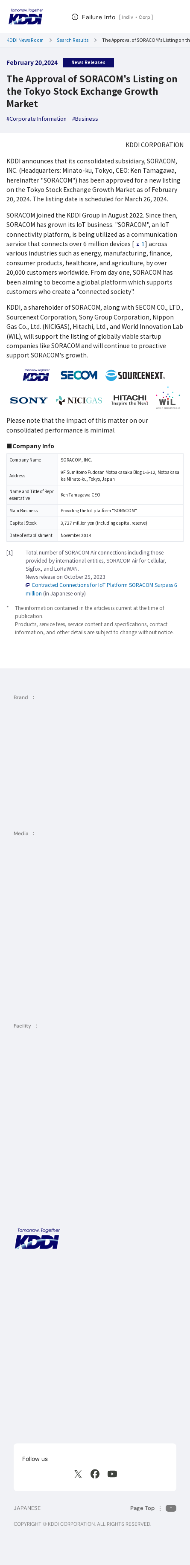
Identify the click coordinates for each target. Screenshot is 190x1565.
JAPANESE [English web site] (27, 1508)
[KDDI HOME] (37, 1238)
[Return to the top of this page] (153, 1508)
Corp (145, 17)
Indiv (128, 17)
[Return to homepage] (26, 17)
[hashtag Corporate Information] (36, 118)
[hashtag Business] (85, 118)
